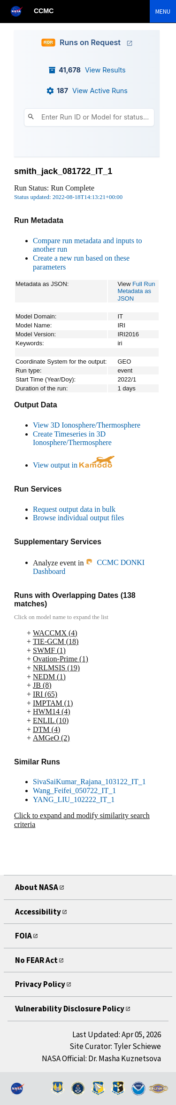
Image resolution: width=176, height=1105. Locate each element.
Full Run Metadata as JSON (136, 291)
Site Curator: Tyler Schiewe (115, 1046)
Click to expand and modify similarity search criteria (82, 819)
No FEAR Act (39, 959)
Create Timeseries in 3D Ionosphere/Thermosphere (72, 438)
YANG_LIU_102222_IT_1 (74, 799)
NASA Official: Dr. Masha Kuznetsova (101, 1058)
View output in (74, 465)
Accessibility (39, 911)
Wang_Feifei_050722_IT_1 (74, 791)
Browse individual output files (78, 518)
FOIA (24, 935)
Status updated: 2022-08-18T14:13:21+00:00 (68, 197)
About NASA (39, 886)
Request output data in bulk (74, 509)
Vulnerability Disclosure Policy (73, 1008)
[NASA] (21, 11)
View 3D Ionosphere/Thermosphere (86, 425)
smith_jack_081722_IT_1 (63, 171)
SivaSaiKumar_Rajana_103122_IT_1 (89, 782)
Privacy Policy (42, 983)
